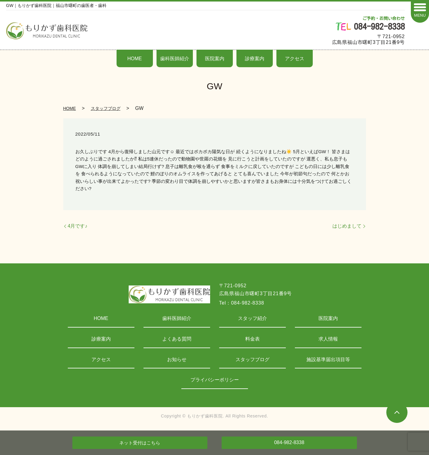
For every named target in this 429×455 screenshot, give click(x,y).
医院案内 (214, 58)
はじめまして (346, 226)
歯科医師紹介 (174, 58)
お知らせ (176, 359)
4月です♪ (77, 226)
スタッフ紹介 (252, 318)
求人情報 (328, 338)
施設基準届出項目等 (328, 359)
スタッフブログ (105, 108)
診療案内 (254, 58)
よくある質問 (176, 338)
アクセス (294, 58)
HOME (134, 58)
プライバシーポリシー (214, 379)
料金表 (252, 338)
